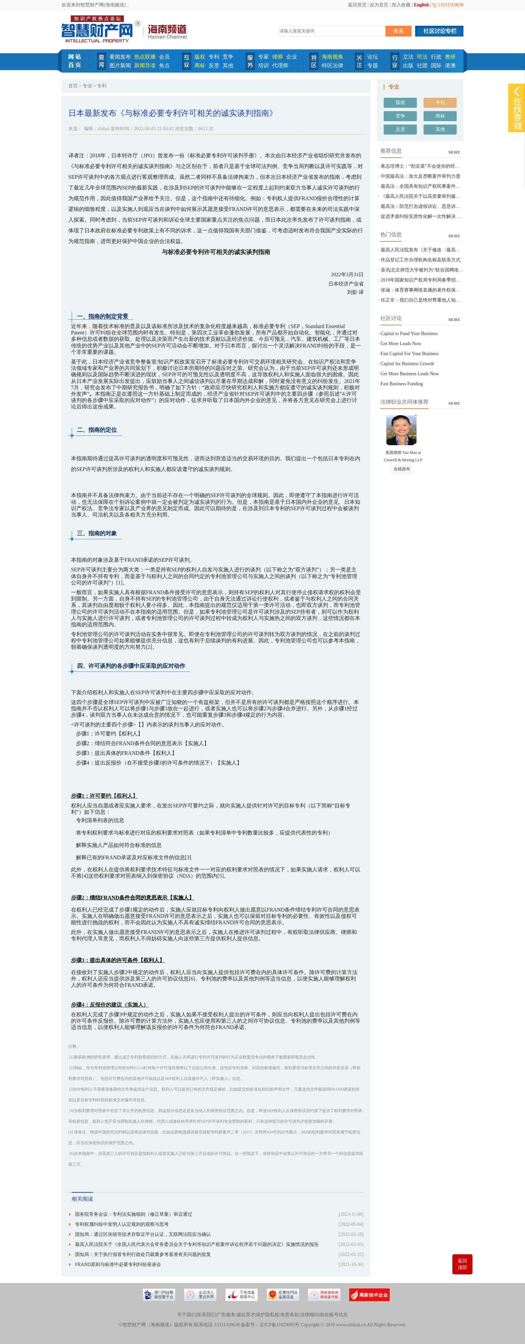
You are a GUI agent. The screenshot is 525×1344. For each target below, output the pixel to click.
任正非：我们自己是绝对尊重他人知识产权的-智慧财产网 (440, 300)
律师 (277, 57)
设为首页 (379, 4)
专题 (372, 65)
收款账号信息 (334, 1314)
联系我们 (206, 1314)
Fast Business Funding (402, 383)
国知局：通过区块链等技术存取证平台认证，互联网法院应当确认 (143, 1234)
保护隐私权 (267, 1314)
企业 (291, 57)
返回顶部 (462, 1264)
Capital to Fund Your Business (409, 333)
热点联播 (145, 57)
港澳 (450, 65)
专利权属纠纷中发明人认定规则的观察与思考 (122, 1224)
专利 (214, 57)
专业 (87, 85)
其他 (228, 65)
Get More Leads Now (401, 343)
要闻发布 (120, 57)
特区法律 (332, 65)
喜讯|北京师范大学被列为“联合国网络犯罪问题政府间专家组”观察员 (451, 269)
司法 (422, 57)
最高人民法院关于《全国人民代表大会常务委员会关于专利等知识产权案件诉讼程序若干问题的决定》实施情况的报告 (197, 1244)
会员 (164, 57)
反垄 (214, 65)
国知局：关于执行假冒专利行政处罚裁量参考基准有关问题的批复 (143, 1254)
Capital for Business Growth (407, 363)
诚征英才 (245, 1314)
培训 (263, 65)
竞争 (228, 57)
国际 (436, 65)
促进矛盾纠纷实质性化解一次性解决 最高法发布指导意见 (440, 216)
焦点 (164, 65)
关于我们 (186, 1314)
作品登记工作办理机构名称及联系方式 (420, 259)
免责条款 (289, 1314)
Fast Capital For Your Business (410, 353)
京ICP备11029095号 (279, 1324)
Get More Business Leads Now (410, 373)
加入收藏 (401, 4)
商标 (200, 65)
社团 (422, 65)
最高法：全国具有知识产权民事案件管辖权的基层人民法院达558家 (450, 186)
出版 (408, 65)
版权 (200, 57)
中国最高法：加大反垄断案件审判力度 (420, 176)
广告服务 (226, 1314)
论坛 (372, 57)
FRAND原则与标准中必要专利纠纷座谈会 (118, 1264)
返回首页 (357, 4)
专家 (263, 57)
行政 (436, 57)
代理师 (280, 65)
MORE (454, 152)
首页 (73, 85)
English (421, 4)
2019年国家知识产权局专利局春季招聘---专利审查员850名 (440, 280)
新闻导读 (145, 65)
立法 (408, 57)
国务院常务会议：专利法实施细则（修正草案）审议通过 (133, 1214)
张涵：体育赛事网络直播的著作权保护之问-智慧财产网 (438, 290)
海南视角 (332, 57)
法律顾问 (309, 1314)
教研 (450, 57)
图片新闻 (120, 65)
